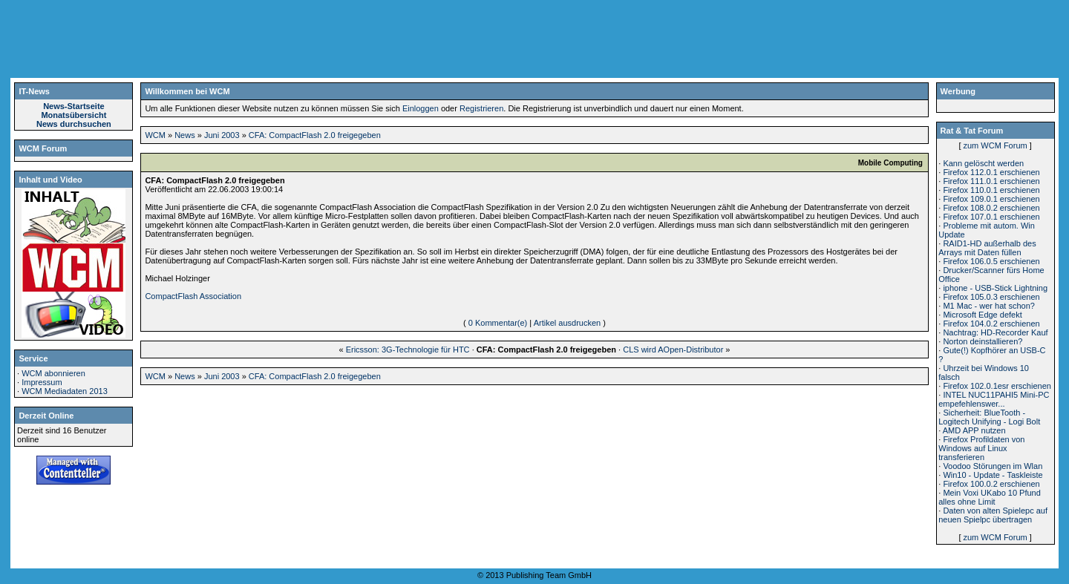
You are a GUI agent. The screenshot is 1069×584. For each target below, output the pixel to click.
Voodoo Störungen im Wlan (992, 466)
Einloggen (420, 108)
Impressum (42, 382)
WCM (155, 135)
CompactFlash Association (193, 296)
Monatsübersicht (73, 115)
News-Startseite (74, 106)
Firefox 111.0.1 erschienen (991, 181)
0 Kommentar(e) (497, 322)
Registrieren (481, 108)
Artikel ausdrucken (567, 322)
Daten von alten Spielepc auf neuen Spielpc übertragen (992, 515)
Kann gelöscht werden (983, 163)
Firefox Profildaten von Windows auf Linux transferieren (981, 448)
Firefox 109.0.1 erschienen (991, 198)
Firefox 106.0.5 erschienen (991, 261)
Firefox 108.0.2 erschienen (991, 207)
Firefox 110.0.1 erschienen (991, 190)
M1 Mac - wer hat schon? (989, 305)
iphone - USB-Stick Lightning (995, 287)
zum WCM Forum (995, 145)
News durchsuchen (73, 123)
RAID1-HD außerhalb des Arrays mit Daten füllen (987, 248)
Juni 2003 (222, 135)
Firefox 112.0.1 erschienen (991, 172)
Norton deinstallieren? (982, 341)
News (184, 135)
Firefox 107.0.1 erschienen (991, 216)
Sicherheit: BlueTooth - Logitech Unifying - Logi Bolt (989, 417)
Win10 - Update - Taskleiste (992, 474)
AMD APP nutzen (974, 430)
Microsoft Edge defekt (982, 314)
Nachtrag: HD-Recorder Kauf (995, 332)
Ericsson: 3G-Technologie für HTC (408, 349)
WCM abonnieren (53, 373)
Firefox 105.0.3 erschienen (991, 296)
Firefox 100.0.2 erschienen (991, 483)
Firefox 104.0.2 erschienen (991, 323)
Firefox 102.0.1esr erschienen (997, 385)
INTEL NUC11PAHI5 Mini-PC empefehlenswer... (993, 399)
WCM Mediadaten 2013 (65, 391)
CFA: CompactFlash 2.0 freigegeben (315, 135)
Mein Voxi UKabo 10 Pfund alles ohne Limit (989, 497)
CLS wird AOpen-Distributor (673, 349)
